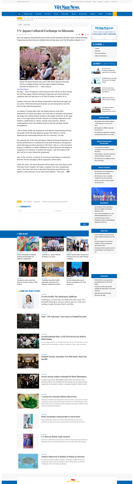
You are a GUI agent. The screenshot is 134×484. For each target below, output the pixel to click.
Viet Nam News (22, 89)
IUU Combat (87, 18)
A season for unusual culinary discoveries (59, 385)
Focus (19, 18)
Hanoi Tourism (77, 18)
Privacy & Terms (108, 475)
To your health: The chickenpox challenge (59, 285)
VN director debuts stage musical (55, 425)
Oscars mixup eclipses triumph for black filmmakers (64, 365)
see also (23, 222)
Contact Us (114, 1)
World (100, 14)
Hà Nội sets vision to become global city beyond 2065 (104, 181)
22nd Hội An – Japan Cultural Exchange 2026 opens (51, 244)
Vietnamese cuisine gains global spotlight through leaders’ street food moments (105, 307)
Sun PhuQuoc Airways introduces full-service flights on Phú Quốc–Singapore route (104, 212)
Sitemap (85, 475)
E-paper (97, 44)
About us (91, 475)
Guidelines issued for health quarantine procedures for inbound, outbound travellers (51, 270)
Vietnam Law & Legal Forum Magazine (81, 1)
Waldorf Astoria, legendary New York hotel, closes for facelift (64, 346)
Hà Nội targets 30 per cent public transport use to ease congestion (103, 177)
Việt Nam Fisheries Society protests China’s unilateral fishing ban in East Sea (105, 256)
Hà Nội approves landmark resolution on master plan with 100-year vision (105, 133)
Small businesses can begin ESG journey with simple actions (109, 80)
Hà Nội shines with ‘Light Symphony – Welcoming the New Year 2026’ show (105, 123)
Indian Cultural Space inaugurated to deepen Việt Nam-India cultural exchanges (78, 245)
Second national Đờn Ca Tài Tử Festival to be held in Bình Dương (63, 326)
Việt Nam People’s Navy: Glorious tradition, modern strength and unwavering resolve (104, 262)
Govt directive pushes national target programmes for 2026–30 (109, 109)
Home (20, 24)
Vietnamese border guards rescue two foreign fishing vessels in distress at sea (105, 269)
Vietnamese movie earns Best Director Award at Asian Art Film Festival (27, 270)
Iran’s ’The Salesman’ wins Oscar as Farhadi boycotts (63, 305)
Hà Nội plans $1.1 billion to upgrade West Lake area (104, 129)
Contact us (99, 475)
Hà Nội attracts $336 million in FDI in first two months (105, 159)
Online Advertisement (101, 56)
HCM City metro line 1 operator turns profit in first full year (108, 90)
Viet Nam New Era (30, 18)
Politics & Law (28, 14)
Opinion (92, 14)
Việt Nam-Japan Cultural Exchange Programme (54, 201)
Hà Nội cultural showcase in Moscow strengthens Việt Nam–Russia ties (77, 270)
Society (56, 14)
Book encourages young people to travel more (60, 405)
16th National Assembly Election (25, 20)
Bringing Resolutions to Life (45, 18)
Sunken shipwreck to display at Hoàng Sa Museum (63, 445)
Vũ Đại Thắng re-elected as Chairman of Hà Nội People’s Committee (105, 155)
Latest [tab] (96, 63)
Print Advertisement (100, 53)
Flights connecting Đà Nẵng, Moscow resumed (108, 98)
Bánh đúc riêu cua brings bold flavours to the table (103, 313)
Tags (19, 201)
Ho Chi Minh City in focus (99, 18)
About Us (107, 1)
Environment (83, 14)
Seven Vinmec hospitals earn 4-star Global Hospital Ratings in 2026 (104, 218)
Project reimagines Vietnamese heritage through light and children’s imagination (26, 245)
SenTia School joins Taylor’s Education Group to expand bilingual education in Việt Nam (105, 223)
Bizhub (94, 1)
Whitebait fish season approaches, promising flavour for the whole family (104, 301)
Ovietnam (100, 1)
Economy (38, 14)
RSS (116, 475)
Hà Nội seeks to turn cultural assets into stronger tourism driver (104, 172)
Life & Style (65, 14)
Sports (74, 14)
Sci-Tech (47, 14)
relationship (37, 201)
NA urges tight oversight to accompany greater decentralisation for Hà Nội (104, 149)
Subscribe (97, 51)
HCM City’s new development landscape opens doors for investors (109, 70)
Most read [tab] (110, 63)
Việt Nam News (67, 7)
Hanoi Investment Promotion (62, 18)
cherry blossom (27, 201)
